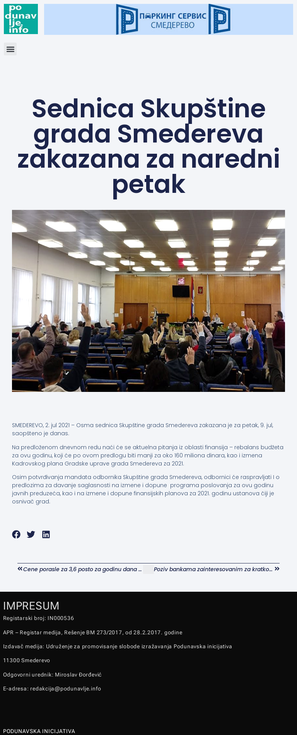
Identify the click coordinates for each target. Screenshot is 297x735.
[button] (10, 49)
